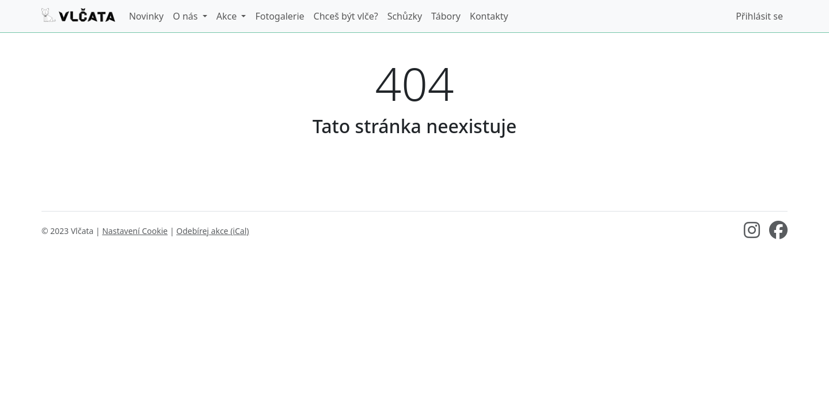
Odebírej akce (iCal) (212, 230)
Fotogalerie (279, 16)
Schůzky (404, 16)
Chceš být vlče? (346, 16)
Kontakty (489, 16)
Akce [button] (227, 16)
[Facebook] (778, 233)
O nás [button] (186, 16)
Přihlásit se (759, 16)
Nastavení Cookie (135, 230)
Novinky (146, 16)
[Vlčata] (78, 16)
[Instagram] (752, 233)
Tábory (446, 16)
